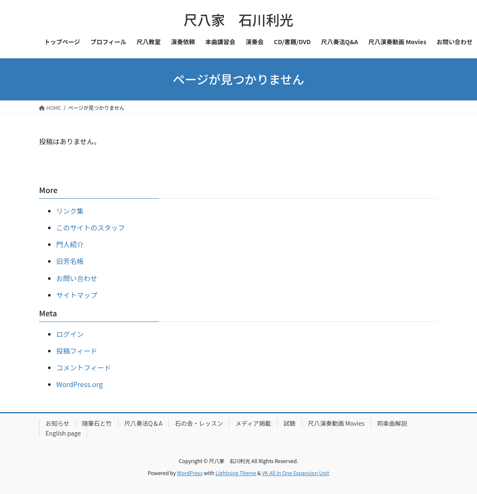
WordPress (190, 472)
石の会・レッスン (199, 423)
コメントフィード (83, 367)
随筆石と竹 (97, 423)
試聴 (290, 423)
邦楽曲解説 (392, 423)
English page (63, 433)
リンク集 (70, 211)
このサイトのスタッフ (90, 227)
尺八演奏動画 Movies (336, 423)
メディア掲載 (253, 423)
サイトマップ (76, 295)
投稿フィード (76, 350)
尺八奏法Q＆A (143, 423)
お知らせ (57, 423)
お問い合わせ (76, 278)
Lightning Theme (235, 472)
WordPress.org (79, 384)
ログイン (70, 334)
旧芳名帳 (70, 261)
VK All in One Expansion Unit (295, 472)
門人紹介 (70, 244)
